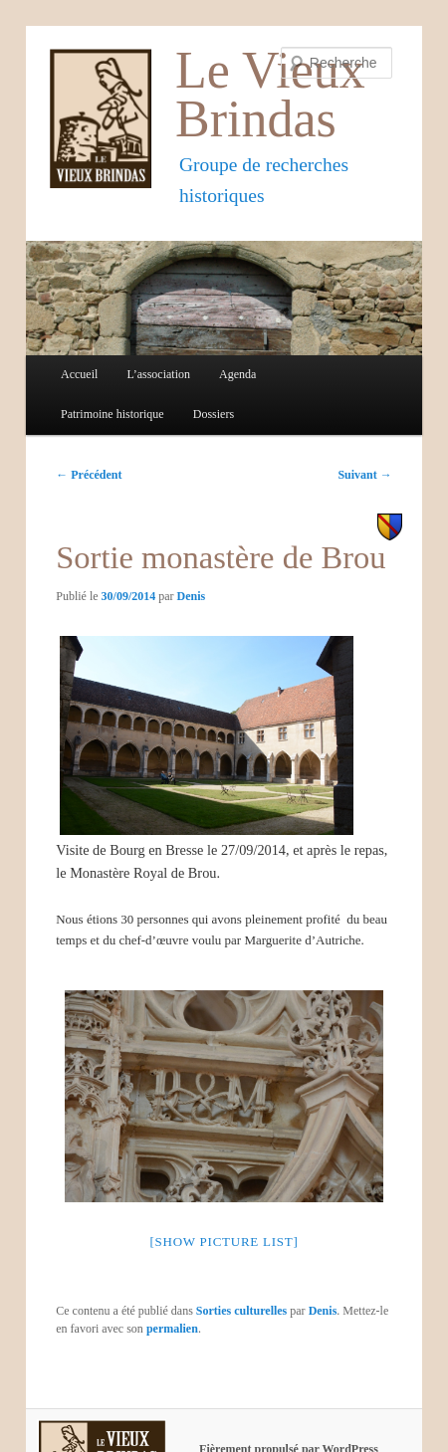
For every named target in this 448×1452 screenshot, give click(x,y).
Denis (191, 596)
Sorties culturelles (241, 1311)
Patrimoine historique (112, 414)
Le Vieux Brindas (270, 94)
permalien (172, 1329)
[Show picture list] (223, 1241)
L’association (158, 374)
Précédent (88, 475)
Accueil (79, 374)
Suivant (364, 475)
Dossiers (213, 414)
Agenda (237, 374)
